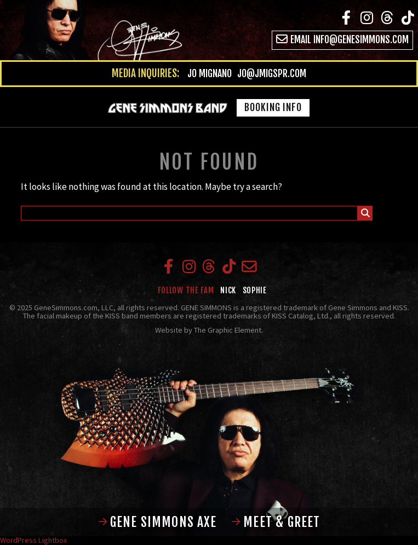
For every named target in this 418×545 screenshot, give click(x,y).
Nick (228, 290)
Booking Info (273, 107)
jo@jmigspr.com (271, 73)
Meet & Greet (275, 522)
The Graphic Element (227, 330)
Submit (365, 215)
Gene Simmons (93, 31)
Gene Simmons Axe (157, 522)
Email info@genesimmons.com (342, 39)
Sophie (255, 290)
